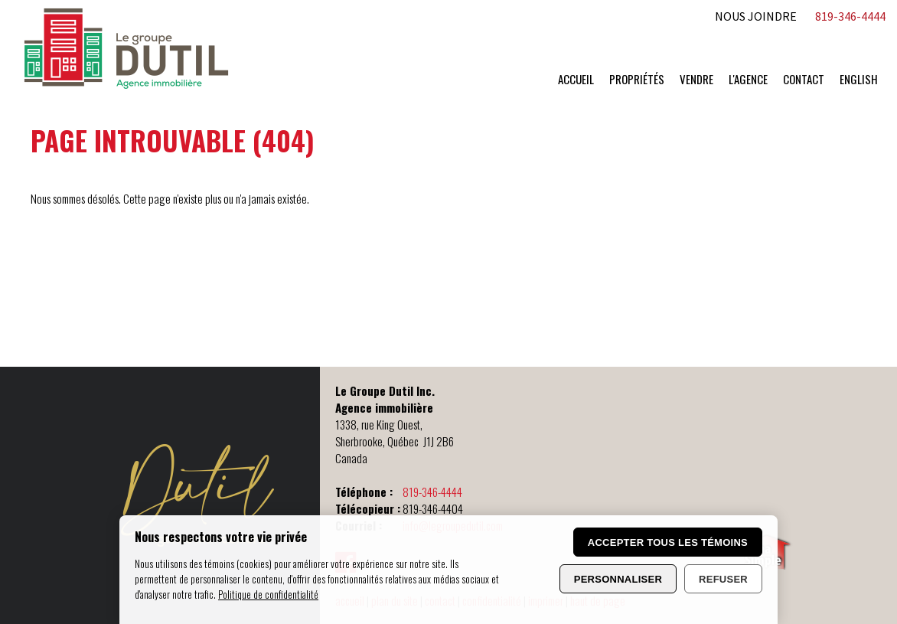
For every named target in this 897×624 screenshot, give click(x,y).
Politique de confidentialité (268, 594)
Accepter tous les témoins (668, 542)
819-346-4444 (432, 491)
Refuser (723, 579)
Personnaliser (618, 579)
